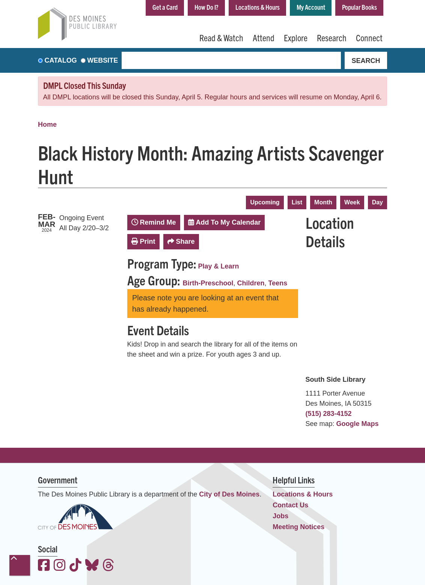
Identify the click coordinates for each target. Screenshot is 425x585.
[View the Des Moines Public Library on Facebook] (44, 566)
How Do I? (206, 7)
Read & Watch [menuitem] (221, 37)
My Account (311, 7)
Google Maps (357, 424)
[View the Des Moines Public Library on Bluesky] (92, 566)
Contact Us (290, 505)
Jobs (280, 516)
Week (352, 202)
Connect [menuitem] (369, 37)
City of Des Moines (229, 494)
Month (323, 202)
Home (47, 124)
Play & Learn (218, 266)
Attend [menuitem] (263, 37)
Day (377, 202)
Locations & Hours (257, 7)
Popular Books (359, 7)
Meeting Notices (298, 527)
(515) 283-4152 (329, 413)
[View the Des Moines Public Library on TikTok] (75, 566)
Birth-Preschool (208, 283)
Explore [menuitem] (295, 37)
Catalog (61, 60)
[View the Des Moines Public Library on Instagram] (60, 566)
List (297, 202)
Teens (278, 283)
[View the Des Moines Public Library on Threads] (108, 566)
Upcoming (264, 202)
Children (251, 283)
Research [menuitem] (332, 37)
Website (102, 60)
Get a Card (165, 7)
